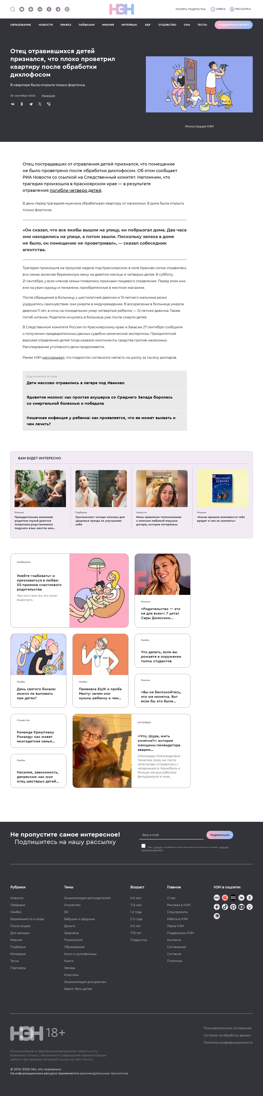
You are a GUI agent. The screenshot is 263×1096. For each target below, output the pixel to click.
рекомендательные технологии (104, 1073)
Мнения (19, 512)
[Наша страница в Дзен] (30, 9)
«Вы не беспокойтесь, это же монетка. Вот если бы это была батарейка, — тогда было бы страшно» (161, 696)
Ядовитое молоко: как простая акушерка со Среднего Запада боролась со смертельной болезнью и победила (100, 400)
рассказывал (53, 358)
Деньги (69, 926)
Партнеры (18, 968)
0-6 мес (136, 898)
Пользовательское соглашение (227, 1028)
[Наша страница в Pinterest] (67, 9)
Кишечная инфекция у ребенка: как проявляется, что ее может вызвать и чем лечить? (101, 421)
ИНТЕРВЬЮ (129, 24)
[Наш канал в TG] (217, 898)
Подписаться (219, 835)
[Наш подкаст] (217, 916)
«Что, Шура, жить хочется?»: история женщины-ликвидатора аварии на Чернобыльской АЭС (159, 743)
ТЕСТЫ (202, 24)
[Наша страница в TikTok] (225, 907)
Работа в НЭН (177, 919)
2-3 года (136, 919)
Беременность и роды (27, 919)
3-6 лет (135, 926)
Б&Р (147, 24)
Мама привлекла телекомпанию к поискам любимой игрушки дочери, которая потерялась (158, 521)
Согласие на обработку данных (227, 1035)
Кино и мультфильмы (80, 954)
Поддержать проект (233, 24)
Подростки (138, 940)
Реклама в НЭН (178, 905)
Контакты (174, 940)
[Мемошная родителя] (233, 898)
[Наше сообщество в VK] (39, 9)
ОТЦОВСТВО (167, 24)
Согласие (174, 954)
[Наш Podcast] (250, 907)
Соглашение (176, 947)
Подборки (81, 512)
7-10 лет (136, 933)
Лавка (217, 9)
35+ (66, 912)
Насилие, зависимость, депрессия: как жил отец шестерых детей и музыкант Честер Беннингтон (38, 777)
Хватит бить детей (78, 989)
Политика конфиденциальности (228, 1042)
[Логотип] (121, 9)
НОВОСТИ (46, 24)
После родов (20, 926)
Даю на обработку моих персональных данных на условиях (184, 848)
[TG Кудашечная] (225, 898)
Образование (74, 947)
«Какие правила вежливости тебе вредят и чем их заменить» (221, 519)
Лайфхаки (24, 562)
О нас (171, 898)
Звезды (69, 968)
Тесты (14, 961)
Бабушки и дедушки (79, 919)
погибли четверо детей (75, 190)
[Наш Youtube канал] (21, 9)
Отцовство (23, 720)
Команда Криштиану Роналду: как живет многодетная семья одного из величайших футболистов (37, 736)
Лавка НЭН (175, 926)
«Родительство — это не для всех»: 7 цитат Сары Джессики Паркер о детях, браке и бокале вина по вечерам (161, 613)
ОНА (187, 24)
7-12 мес (136, 905)
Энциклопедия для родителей (87, 898)
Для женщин (20, 933)
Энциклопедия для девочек (85, 982)
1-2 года (136, 912)
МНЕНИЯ (108, 24)
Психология (73, 940)
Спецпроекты (177, 912)
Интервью (144, 722)
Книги (69, 961)
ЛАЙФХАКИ (87, 24)
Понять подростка (191, 9)
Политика (174, 961)
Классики (71, 975)
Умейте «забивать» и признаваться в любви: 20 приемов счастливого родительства (39, 582)
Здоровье (71, 933)
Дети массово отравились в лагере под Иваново (76, 383)
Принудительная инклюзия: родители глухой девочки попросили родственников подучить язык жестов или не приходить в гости (34, 523)
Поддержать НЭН (180, 933)
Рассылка (240, 9)
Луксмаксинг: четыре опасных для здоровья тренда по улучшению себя (100, 521)
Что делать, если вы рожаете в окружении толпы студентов (161, 656)
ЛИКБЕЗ (65, 24)
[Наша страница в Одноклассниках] (48, 9)
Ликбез (21, 682)
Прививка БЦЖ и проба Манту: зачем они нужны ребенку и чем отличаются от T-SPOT (100, 693)
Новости (141, 512)
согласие (158, 847)
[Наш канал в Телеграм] (57, 9)
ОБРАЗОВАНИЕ (20, 24)
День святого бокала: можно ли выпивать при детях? (36, 693)
